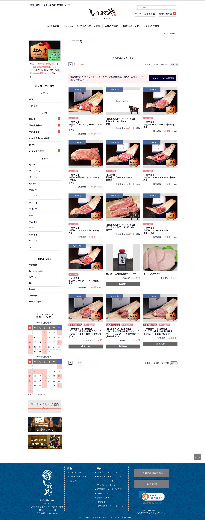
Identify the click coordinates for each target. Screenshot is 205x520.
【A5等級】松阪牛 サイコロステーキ (155, 230)
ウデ (31, 215)
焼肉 (31, 283)
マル (31, 247)
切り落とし (34, 289)
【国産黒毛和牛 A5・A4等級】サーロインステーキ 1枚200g (121, 227)
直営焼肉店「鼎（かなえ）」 (110, 506)
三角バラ (33, 209)
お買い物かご (165, 14)
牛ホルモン (44, 131)
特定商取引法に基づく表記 (109, 489)
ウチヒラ (33, 234)
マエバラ (33, 190)
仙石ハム (68, 26)
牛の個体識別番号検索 (151, 473)
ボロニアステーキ (152, 274)
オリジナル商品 (44, 150)
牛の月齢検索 (152, 484)
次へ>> (82, 64)
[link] (151, 498)
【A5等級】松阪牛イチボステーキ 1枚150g (158, 124)
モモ (31, 228)
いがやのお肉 (53, 26)
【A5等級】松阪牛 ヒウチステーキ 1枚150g (84, 280)
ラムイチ (33, 222)
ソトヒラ (33, 241)
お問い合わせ (103, 493)
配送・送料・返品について (109, 476)
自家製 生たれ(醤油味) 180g (121, 274)
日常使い (33, 144)
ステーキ (33, 277)
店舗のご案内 (112, 26)
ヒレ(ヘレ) (34, 183)
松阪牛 (44, 118)
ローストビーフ (36, 302)
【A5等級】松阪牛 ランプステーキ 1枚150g (84, 230)
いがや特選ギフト (78, 476)
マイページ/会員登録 (145, 14)
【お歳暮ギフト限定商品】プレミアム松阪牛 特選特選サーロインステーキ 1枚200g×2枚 (160, 331)
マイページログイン (106, 481)
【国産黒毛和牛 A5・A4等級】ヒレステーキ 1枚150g (121, 121)
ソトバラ (33, 203)
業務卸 (45, 158)
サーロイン (34, 177)
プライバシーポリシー (107, 485)
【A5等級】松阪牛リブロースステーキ (119, 177)
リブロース (34, 171)
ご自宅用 (33, 105)
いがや (45, 113)
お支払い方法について (107, 472)
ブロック (33, 295)
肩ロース (33, 164)
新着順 (156, 64)
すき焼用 (33, 265)
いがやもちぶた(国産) (39, 138)
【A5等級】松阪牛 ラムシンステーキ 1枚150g (160, 177)
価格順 (147, 64)
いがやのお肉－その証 (88, 26)
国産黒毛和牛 (44, 125)
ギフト (32, 99)
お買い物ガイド (131, 26)
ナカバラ (33, 196)
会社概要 (101, 502)
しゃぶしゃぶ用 (36, 271)
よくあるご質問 (151, 26)
